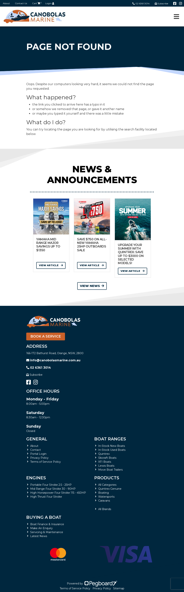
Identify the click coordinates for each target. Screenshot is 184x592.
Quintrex (104, 454)
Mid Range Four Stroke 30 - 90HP (53, 488)
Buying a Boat (43, 517)
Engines (36, 477)
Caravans (104, 500)
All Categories (107, 484)
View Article (51, 265)
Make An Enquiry (41, 528)
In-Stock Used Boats (111, 450)
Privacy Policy (39, 457)
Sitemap (118, 588)
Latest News (38, 536)
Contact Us (21, 3)
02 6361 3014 (141, 3)
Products (106, 477)
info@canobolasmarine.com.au (53, 360)
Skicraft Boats (107, 457)
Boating (103, 492)
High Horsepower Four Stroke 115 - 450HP (58, 492)
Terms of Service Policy (45, 461)
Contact (35, 450)
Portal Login (38, 454)
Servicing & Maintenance (46, 532)
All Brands (104, 509)
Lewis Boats (106, 465)
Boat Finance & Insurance (47, 524)
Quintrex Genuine (109, 488)
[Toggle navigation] (176, 17)
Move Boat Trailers (110, 469)
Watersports (106, 496)
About (6, 3)
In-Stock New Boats (111, 446)
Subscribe (34, 374)
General (36, 439)
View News (92, 286)
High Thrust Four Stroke (46, 496)
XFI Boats (104, 461)
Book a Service (45, 336)
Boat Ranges (110, 439)
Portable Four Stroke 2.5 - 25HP (51, 484)
